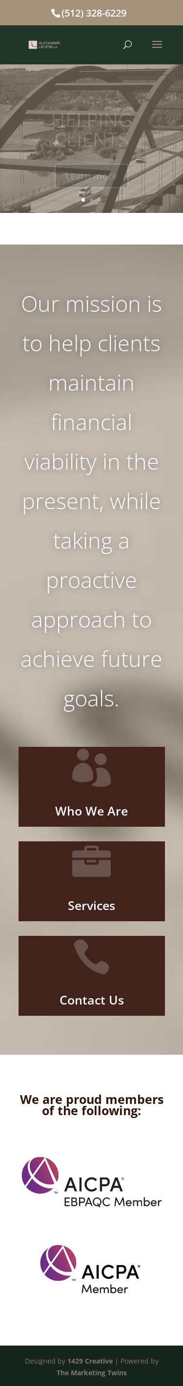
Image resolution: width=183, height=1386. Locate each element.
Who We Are (91, 810)
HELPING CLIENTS (91, 131)
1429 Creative (90, 1361)
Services (91, 905)
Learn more (91, 177)
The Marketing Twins (92, 1372)
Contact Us (92, 999)
